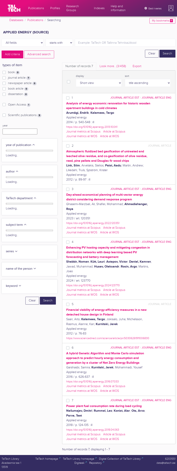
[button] (170, 8)
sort (127, 76)
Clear (151, 53)
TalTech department (21, 198)
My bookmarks (162, 20)
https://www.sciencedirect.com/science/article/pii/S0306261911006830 (107, 338)
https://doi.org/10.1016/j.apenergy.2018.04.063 (92, 429)
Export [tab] (137, 66)
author (12, 171)
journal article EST (124, 97)
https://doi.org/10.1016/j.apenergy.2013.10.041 (91, 127)
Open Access (19, 105)
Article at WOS (109, 136)
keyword (13, 286)
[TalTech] (14, 8)
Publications (35, 20)
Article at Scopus (114, 131)
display (80, 76)
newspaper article (22, 83)
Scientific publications (24, 115)
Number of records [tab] (79, 66)
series (12, 251)
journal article (19, 78)
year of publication (20, 145)
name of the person (21, 269)
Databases (16, 20)
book (14, 72)
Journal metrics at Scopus (83, 131)
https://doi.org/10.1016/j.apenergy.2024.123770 (93, 285)
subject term (16, 225)
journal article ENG (156, 97)
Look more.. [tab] (113, 66)
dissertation (18, 94)
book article (18, 89)
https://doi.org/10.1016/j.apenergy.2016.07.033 (92, 381)
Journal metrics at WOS (81, 136)
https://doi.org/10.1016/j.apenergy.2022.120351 (92, 223)
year (5, 125)
